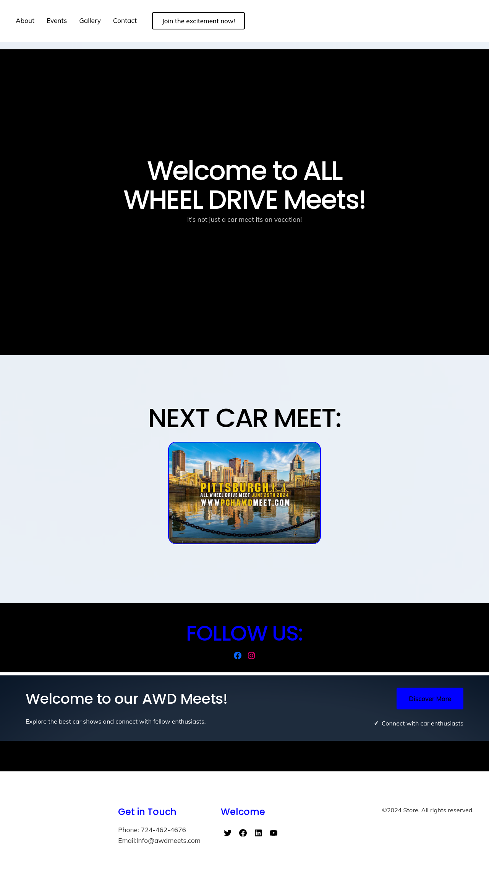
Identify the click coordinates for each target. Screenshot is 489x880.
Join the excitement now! (198, 21)
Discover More (430, 699)
